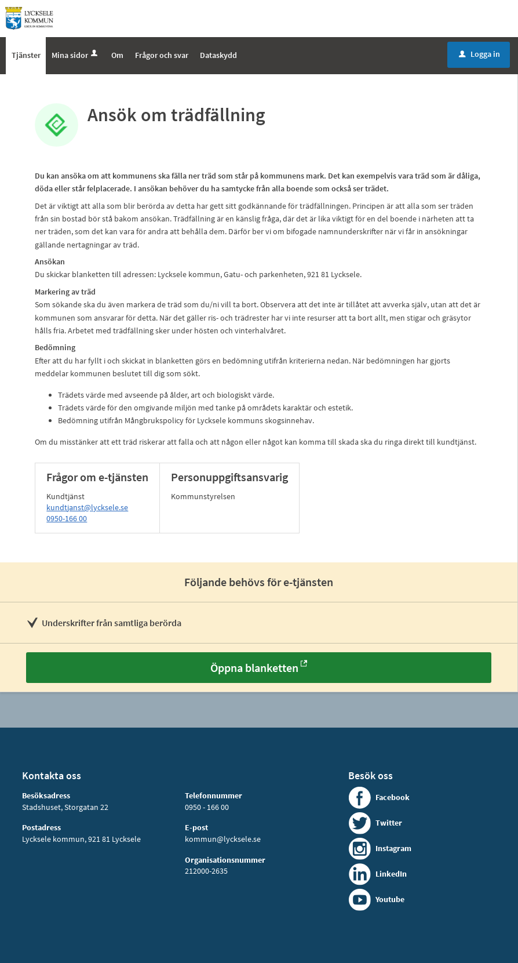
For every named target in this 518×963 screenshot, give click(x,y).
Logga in (479, 54)
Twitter (388, 822)
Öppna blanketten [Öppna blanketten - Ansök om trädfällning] (254, 667)
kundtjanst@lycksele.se (87, 507)
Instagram (393, 848)
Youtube (389, 899)
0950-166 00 (66, 518)
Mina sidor (76, 55)
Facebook (392, 797)
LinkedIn (391, 873)
